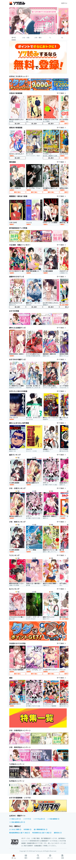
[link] (19, 84)
